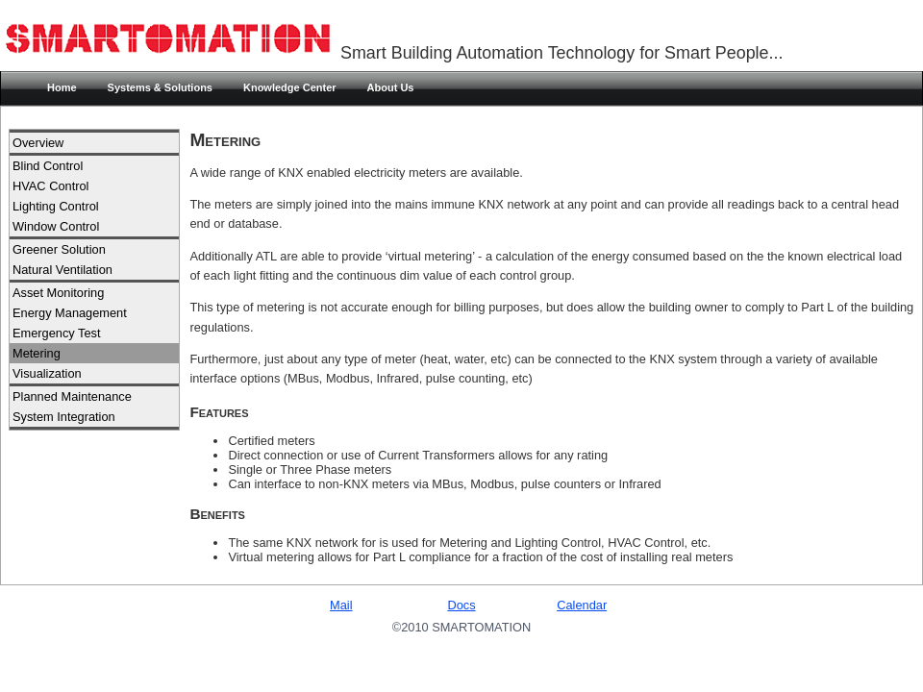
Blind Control (47, 166)
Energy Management (69, 313)
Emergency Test (56, 333)
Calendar (582, 605)
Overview (37, 143)
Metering (36, 353)
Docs (461, 605)
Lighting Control (55, 206)
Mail (341, 605)
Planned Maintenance (72, 396)
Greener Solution (59, 249)
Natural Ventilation (62, 269)
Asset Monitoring (58, 292)
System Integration (63, 416)
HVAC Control (50, 186)
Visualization (47, 373)
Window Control (55, 226)
